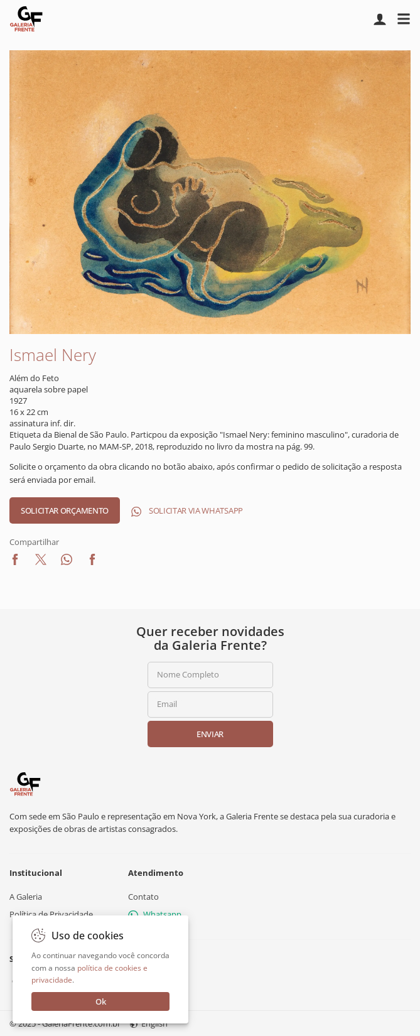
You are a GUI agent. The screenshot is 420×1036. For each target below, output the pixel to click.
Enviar (210, 734)
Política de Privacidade (51, 914)
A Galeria (25, 896)
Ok (100, 1001)
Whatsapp (154, 914)
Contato (143, 896)
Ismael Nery (52, 354)
